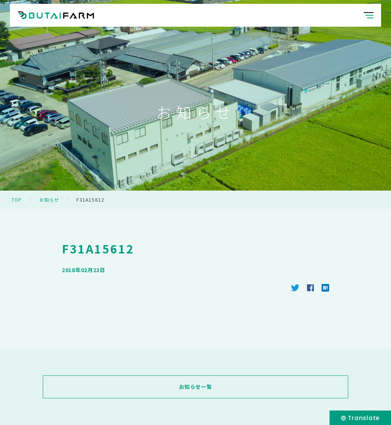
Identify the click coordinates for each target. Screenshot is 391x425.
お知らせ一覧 (195, 387)
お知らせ (49, 199)
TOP (16, 199)
